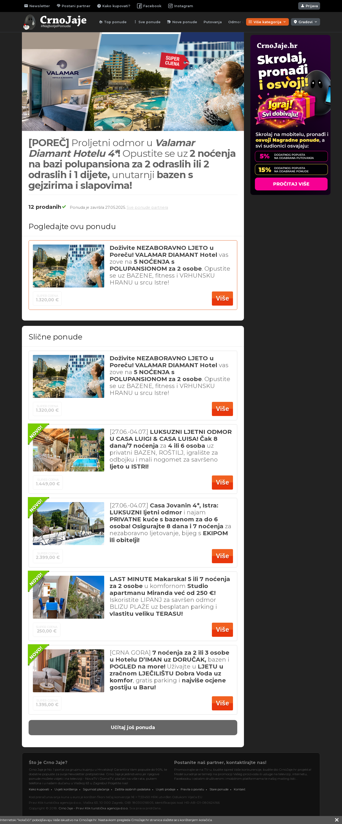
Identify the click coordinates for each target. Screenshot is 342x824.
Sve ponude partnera (147, 207)
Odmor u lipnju (242, 22)
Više (222, 298)
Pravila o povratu (192, 789)
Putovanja (213, 22)
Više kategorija (267, 22)
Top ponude (113, 22)
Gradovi (305, 22)
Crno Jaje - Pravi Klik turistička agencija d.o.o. (94, 808)
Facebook (149, 6)
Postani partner (73, 6)
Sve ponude (147, 22)
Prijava (309, 6)
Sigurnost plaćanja (96, 789)
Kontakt (239, 789)
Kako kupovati (39, 789)
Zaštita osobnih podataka (132, 789)
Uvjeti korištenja (66, 789)
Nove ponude (182, 22)
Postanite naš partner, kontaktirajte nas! (220, 762)
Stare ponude (218, 789)
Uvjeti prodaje (165, 789)
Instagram (180, 6)
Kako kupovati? (113, 6)
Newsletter (37, 6)
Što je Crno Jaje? (48, 762)
